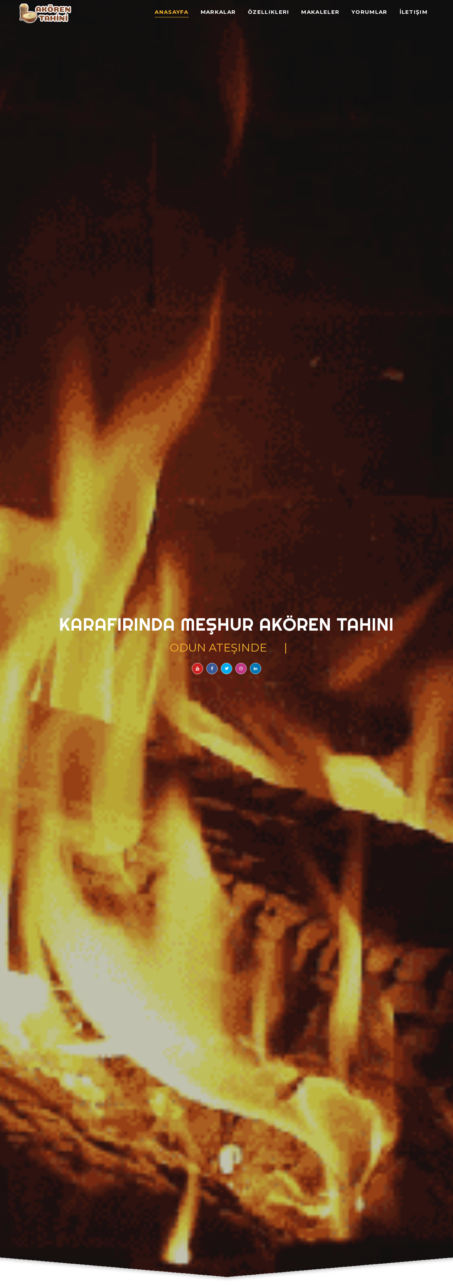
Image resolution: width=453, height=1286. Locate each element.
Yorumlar (369, 12)
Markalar (218, 12)
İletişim (414, 12)
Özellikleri (268, 12)
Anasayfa (171, 12)
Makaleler (320, 12)
